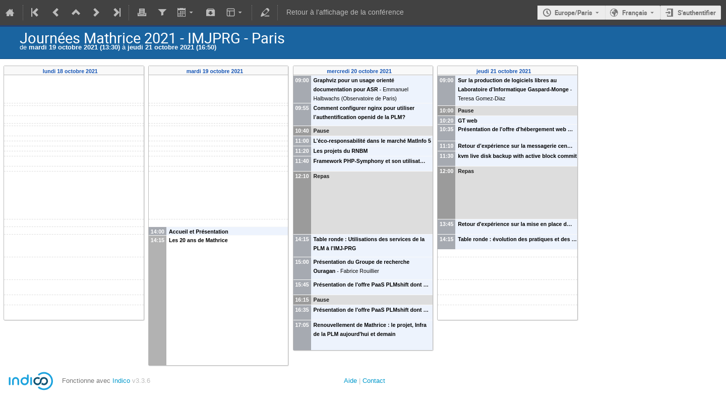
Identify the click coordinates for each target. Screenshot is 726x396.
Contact (373, 380)
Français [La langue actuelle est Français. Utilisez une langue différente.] (634, 12)
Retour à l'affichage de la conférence (345, 12)
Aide (350, 380)
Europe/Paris (573, 12)
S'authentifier (697, 12)
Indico (121, 380)
